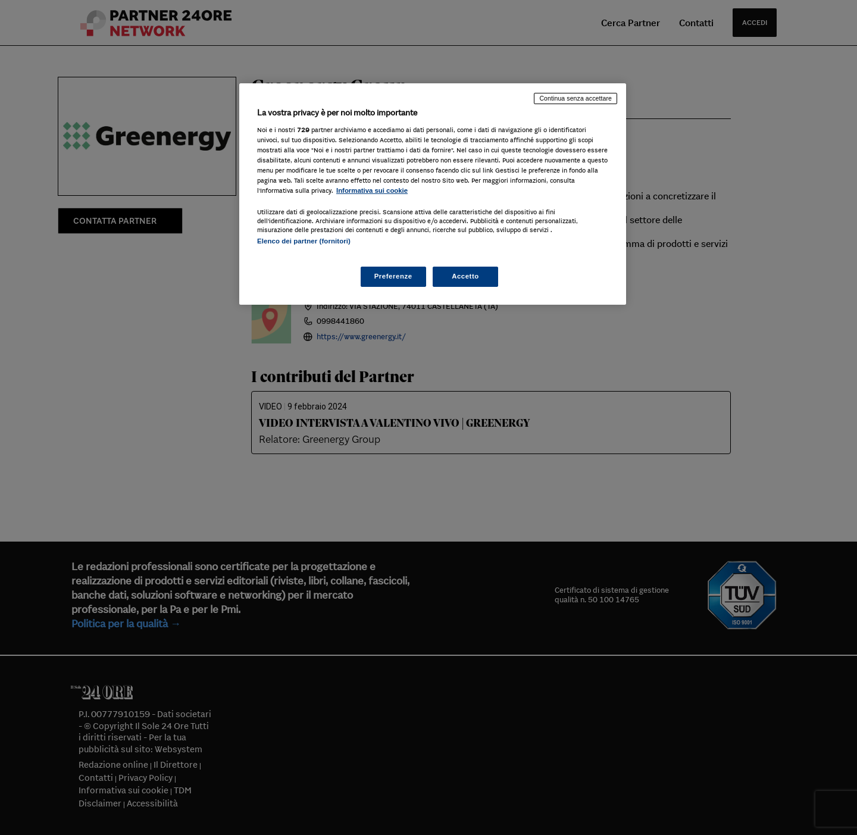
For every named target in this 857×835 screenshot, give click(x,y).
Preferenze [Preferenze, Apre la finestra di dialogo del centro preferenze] (393, 276)
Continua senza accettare (575, 98)
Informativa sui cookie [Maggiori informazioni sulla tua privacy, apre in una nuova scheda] (372, 190)
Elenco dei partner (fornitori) (304, 241)
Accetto (465, 276)
